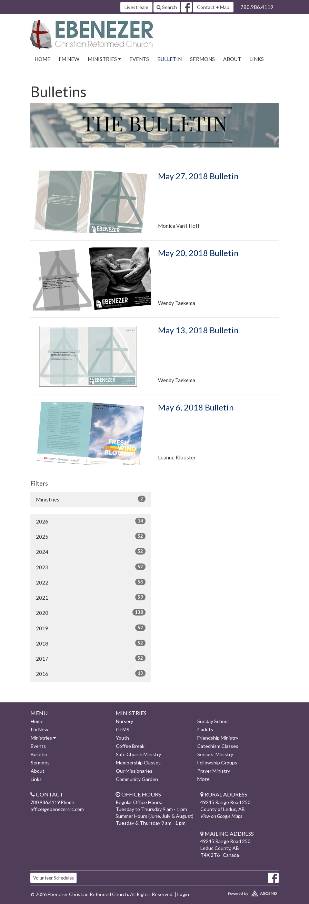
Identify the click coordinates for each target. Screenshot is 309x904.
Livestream (136, 7)
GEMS (122, 729)
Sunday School (213, 721)
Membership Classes (138, 762)
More (203, 779)
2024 (91, 551)
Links (256, 59)
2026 (91, 521)
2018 (91, 643)
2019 (91, 627)
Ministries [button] (104, 59)
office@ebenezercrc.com (57, 809)
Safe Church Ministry (138, 754)
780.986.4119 (256, 7)
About (232, 59)
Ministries (91, 499)
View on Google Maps (221, 816)
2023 (91, 566)
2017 (91, 658)
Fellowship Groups (217, 762)
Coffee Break (130, 746)
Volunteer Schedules (53, 878)
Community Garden (137, 779)
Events (139, 59)
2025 (91, 536)
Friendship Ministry (217, 738)
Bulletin (169, 59)
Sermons (202, 59)
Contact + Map (213, 7)
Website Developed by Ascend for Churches (239, 892)
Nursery (124, 721)
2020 (91, 612)
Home (42, 59)
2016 (91, 673)
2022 (91, 582)
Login (183, 894)
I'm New (69, 59)
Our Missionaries (134, 771)
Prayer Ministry (213, 771)
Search (167, 7)
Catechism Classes (217, 746)
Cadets (205, 729)
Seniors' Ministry (215, 754)
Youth (122, 738)
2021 (91, 597)
